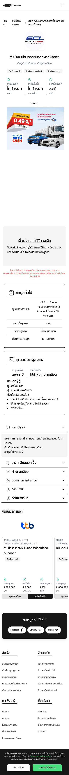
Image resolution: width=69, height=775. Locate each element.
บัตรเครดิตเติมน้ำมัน (47, 670)
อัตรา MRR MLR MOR (12, 690)
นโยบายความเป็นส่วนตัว (49, 725)
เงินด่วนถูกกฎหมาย (11, 670)
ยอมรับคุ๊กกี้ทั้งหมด (47, 768)
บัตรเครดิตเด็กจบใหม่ (47, 690)
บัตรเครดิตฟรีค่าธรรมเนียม (50, 684)
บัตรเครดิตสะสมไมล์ (47, 677)
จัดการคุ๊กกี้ (18, 768)
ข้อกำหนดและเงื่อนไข (47, 718)
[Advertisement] (34, 187)
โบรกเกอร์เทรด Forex (11, 738)
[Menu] (62, 5)
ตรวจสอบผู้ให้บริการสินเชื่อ (14, 684)
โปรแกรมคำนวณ (9, 725)
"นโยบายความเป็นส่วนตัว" (40, 756)
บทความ (6, 718)
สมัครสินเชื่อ (40, 596)
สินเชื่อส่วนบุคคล (10, 664)
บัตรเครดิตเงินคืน (46, 664)
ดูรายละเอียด (15, 596)
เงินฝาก (5, 712)
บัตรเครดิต (44, 652)
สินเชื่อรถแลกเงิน (9, 677)
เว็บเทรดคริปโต (9, 732)
